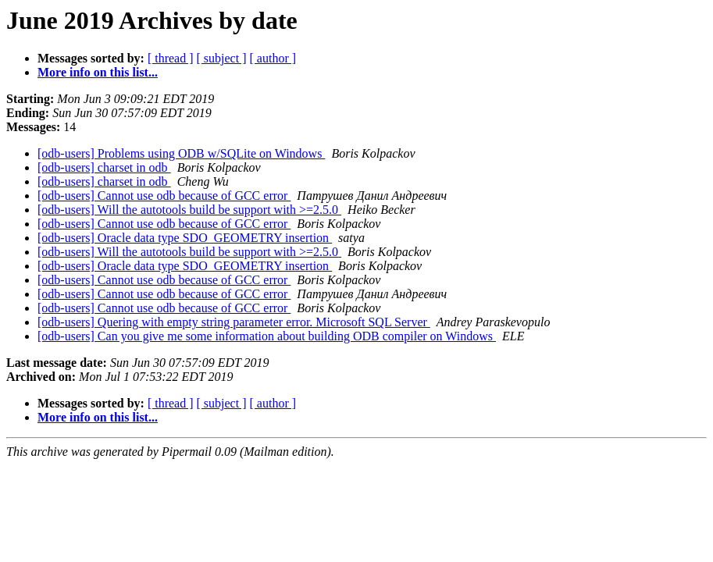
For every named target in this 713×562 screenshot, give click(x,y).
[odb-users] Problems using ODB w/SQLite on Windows (181, 153)
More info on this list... (97, 72)
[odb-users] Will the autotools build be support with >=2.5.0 (189, 209)
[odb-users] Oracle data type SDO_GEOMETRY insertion (184, 237)
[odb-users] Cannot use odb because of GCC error (164, 195)
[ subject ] (222, 58)
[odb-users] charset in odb (104, 167)
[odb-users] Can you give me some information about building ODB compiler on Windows (266, 336)
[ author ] (273, 58)
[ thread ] (171, 58)
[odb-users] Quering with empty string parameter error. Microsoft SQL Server (233, 322)
